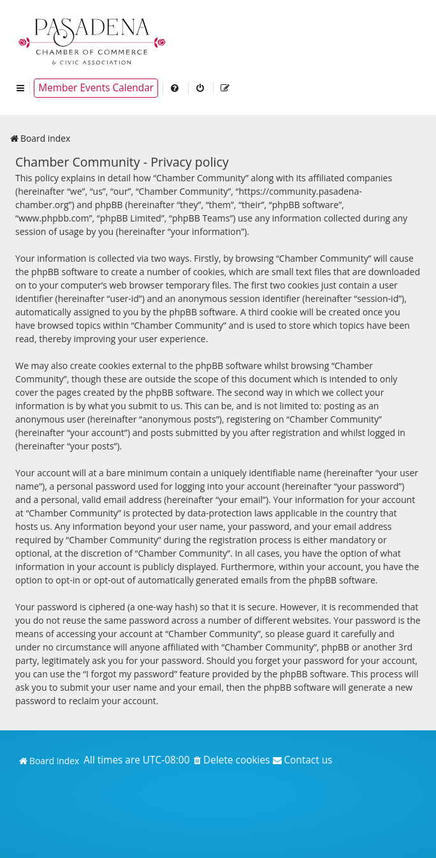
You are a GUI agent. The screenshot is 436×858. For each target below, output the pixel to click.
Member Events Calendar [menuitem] (96, 87)
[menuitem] (175, 88)
